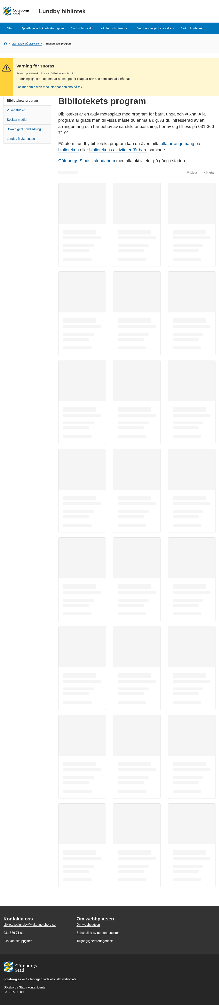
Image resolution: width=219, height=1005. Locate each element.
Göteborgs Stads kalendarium (86, 160)
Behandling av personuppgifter (97, 932)
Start (10, 28)
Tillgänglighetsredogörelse (94, 941)
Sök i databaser (192, 28)
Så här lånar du (81, 28)
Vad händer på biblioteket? (155, 28)
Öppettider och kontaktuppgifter (42, 28)
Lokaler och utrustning (114, 28)
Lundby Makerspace (21, 138)
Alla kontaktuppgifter (18, 941)
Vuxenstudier (16, 110)
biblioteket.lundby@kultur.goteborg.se (30, 924)
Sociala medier (17, 119)
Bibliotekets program (22, 100)
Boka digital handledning (24, 129)
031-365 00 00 (14, 992)
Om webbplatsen (88, 924)
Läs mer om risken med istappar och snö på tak (49, 87)
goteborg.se (12, 979)
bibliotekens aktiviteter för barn (118, 149)
